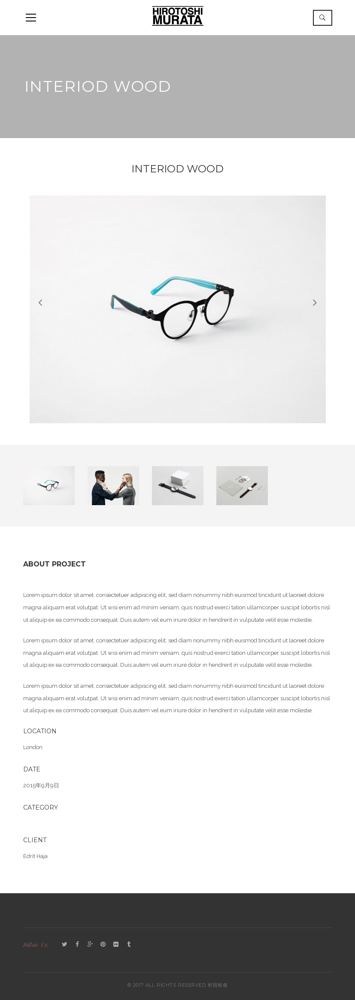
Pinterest (103, 945)
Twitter (64, 945)
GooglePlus (90, 945)
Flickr (116, 945)
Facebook (77, 945)
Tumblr (129, 945)
